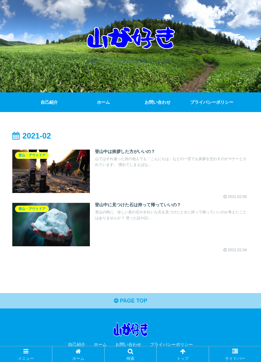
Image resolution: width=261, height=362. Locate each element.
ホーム (100, 345)
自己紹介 (76, 345)
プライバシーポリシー (171, 345)
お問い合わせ (128, 345)
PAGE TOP (130, 301)
